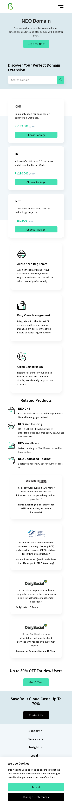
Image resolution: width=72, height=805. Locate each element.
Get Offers (36, 682)
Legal (36, 755)
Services (36, 739)
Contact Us (36, 715)
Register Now (36, 44)
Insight (36, 747)
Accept (36, 787)
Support (36, 730)
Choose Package (36, 135)
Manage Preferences (36, 797)
